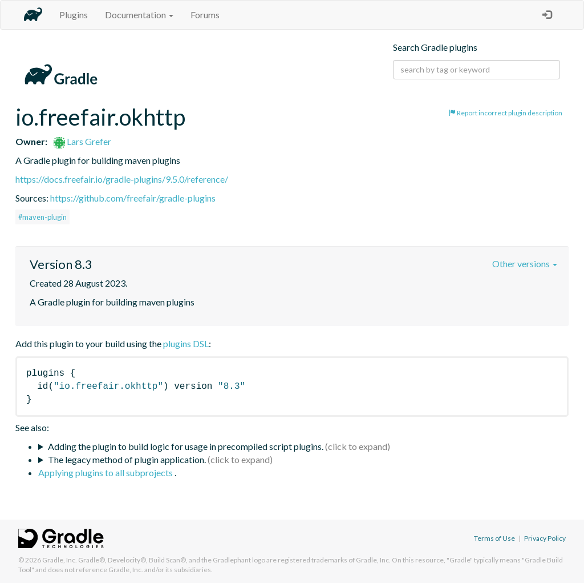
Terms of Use (494, 538)
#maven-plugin (42, 217)
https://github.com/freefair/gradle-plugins (133, 197)
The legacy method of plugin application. (127, 459)
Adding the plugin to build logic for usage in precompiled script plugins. (185, 446)
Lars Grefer (82, 141)
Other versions (524, 263)
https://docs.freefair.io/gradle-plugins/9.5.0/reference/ (121, 179)
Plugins (73, 14)
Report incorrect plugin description (505, 112)
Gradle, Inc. (59, 560)
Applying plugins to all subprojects (106, 472)
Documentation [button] (139, 14)
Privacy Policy (545, 538)
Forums (205, 14)
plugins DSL (186, 343)
